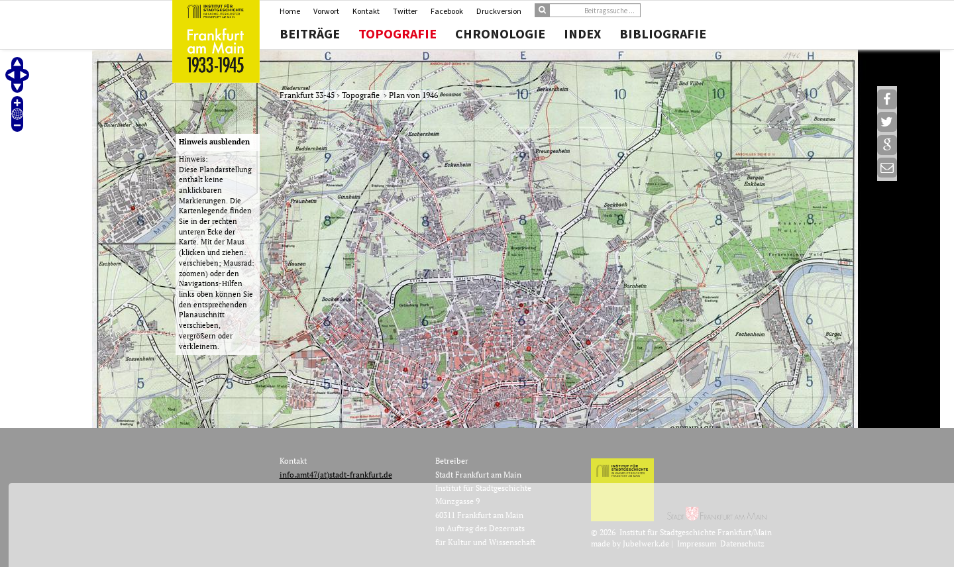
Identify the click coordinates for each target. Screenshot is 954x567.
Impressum (696, 543)
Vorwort (326, 11)
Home (290, 11)
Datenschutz (742, 543)
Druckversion (498, 11)
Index (582, 33)
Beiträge (310, 33)
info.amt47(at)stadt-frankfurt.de (336, 475)
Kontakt (366, 11)
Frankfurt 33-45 (308, 95)
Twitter (405, 11)
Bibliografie (662, 33)
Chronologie (500, 33)
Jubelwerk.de (646, 543)
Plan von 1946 (413, 95)
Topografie (397, 33)
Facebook (447, 11)
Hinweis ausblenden (214, 141)
